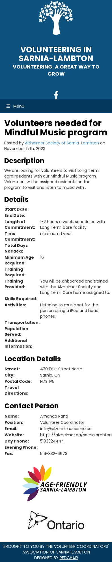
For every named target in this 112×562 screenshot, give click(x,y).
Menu (15, 106)
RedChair (69, 558)
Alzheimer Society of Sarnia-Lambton (62, 143)
